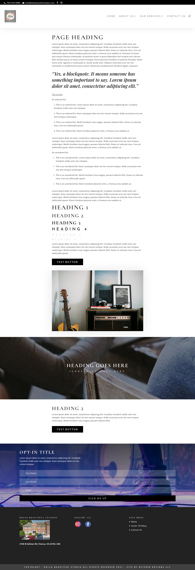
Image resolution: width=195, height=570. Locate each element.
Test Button (67, 261)
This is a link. (57, 94)
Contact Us (176, 16)
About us (126, 16)
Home (111, 16)
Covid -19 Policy (139, 525)
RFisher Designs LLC (155, 567)
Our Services (150, 16)
